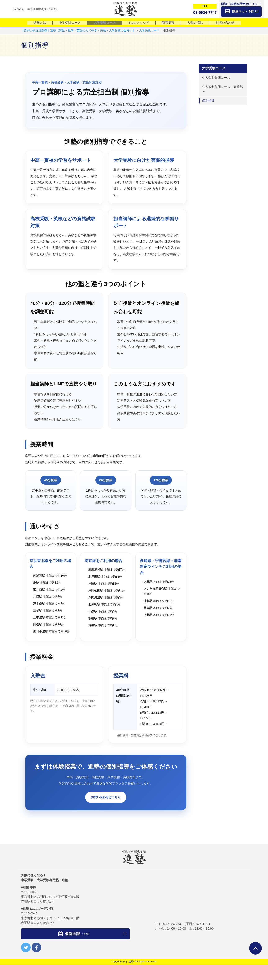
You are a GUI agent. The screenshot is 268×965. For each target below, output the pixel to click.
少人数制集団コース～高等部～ (222, 89)
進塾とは (40, 22)
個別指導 (208, 100)
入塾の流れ (195, 22)
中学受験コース (70, 22)
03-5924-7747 (173, 924)
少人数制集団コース (216, 77)
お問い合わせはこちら (105, 797)
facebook (36, 948)
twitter (26, 948)
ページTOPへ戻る (255, 948)
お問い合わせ (225, 22)
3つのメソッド (138, 22)
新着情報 (168, 22)
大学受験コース (105, 22)
